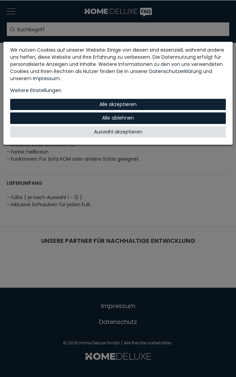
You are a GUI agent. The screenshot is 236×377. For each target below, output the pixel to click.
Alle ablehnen (118, 117)
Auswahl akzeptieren (118, 131)
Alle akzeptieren (118, 104)
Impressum (46, 78)
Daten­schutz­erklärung (175, 71)
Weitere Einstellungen (35, 90)
